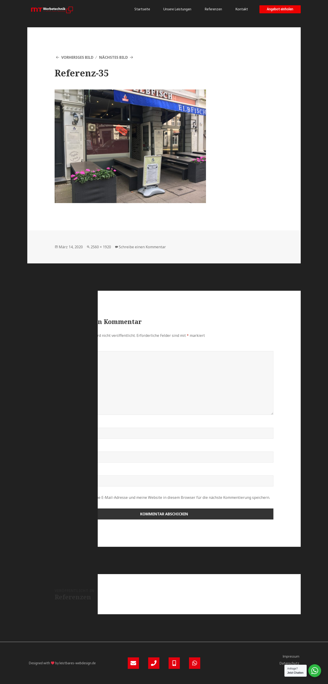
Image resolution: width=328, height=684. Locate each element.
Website (63, 472)
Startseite (142, 9)
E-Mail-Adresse (72, 448)
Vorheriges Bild (77, 57)
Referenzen (213, 9)
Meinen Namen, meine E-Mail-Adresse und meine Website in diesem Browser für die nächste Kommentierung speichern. (165, 497)
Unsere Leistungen (177, 9)
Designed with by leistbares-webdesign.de (62, 663)
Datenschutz (289, 663)
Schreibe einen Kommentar (142, 246)
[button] (280, 9)
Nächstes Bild (113, 57)
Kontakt (241, 9)
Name (62, 424)
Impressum (291, 656)
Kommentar (69, 348)
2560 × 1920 (101, 246)
